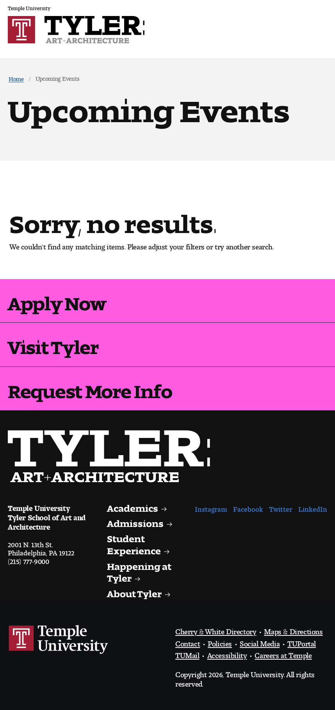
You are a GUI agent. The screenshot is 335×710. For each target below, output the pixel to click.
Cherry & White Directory (215, 629)
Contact (187, 641)
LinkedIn (312, 507)
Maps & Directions (293, 629)
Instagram (211, 507)
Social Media (260, 641)
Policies (220, 641)
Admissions (135, 521)
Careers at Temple (283, 653)
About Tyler (134, 591)
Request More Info (90, 386)
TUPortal (301, 641)
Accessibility (227, 653)
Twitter (280, 507)
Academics (133, 506)
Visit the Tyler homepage (112, 456)
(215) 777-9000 (28, 559)
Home (16, 77)
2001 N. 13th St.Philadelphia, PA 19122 (41, 546)
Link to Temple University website (58, 639)
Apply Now (57, 299)
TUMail (187, 653)
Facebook (248, 507)
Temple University (29, 7)
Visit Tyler (53, 342)
